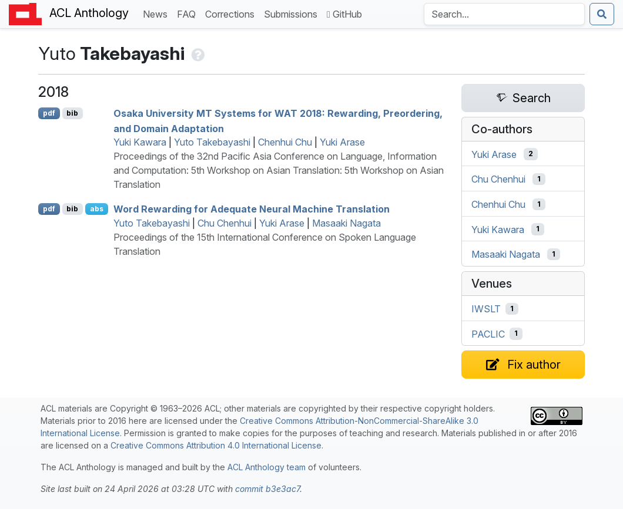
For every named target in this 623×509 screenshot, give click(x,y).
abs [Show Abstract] (96, 208)
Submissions (293, 13)
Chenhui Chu (285, 142)
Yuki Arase (342, 142)
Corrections (232, 13)
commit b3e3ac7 (267, 489)
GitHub (344, 14)
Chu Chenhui (224, 223)
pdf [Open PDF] (49, 113)
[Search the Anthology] (504, 14)
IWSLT (486, 309)
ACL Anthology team (266, 467)
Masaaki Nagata (346, 223)
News (157, 13)
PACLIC (488, 333)
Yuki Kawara (139, 142)
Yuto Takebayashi (212, 142)
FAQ (188, 13)
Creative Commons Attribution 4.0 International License (215, 445)
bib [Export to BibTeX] (72, 113)
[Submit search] (601, 14)
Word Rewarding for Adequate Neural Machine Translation (251, 209)
